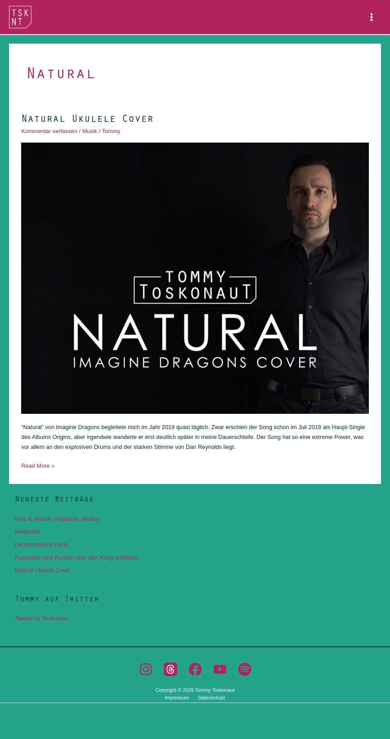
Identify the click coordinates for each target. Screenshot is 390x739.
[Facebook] (195, 669)
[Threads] (170, 669)
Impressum (177, 697)
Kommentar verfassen (49, 131)
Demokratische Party (41, 544)
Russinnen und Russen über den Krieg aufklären (77, 557)
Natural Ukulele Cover (87, 118)
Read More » (37, 465)
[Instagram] (145, 669)
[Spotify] (244, 669)
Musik (89, 131)
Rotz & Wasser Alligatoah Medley (57, 518)
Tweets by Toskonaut (41, 618)
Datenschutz (211, 697)
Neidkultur (27, 531)
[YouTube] (220, 669)
